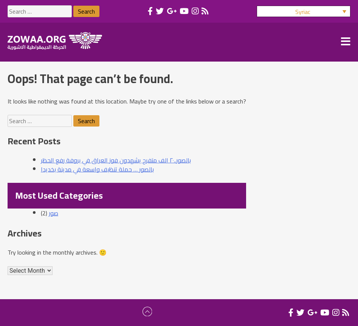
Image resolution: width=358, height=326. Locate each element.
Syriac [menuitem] (302, 11)
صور (53, 213)
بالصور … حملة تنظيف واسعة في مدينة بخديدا (97, 169)
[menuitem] (303, 11)
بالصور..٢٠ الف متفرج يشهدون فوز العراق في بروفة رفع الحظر (116, 160)
